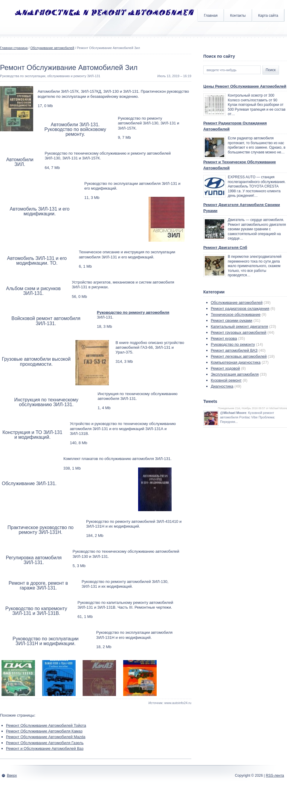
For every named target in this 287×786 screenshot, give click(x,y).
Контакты (238, 15)
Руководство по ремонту (233, 344)
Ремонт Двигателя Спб (225, 247)
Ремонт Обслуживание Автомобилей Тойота (46, 725)
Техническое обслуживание (235, 314)
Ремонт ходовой (225, 368)
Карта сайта (268, 15)
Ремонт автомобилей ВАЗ (234, 350)
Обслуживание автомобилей (52, 48)
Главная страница (14, 48)
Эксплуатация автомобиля (235, 374)
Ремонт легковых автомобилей (239, 356)
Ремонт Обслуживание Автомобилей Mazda (46, 737)
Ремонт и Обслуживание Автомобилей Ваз (44, 748)
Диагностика (222, 386)
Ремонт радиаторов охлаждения (240, 308)
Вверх (12, 775)
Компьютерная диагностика (236, 362)
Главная (211, 15)
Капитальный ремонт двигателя (239, 326)
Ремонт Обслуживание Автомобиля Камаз (44, 731)
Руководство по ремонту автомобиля (133, 312)
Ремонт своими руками (231, 320)
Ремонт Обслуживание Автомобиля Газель (44, 743)
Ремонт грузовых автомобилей (238, 332)
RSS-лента (275, 775)
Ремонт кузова (224, 338)
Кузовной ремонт (226, 380)
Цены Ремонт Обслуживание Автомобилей (244, 86)
